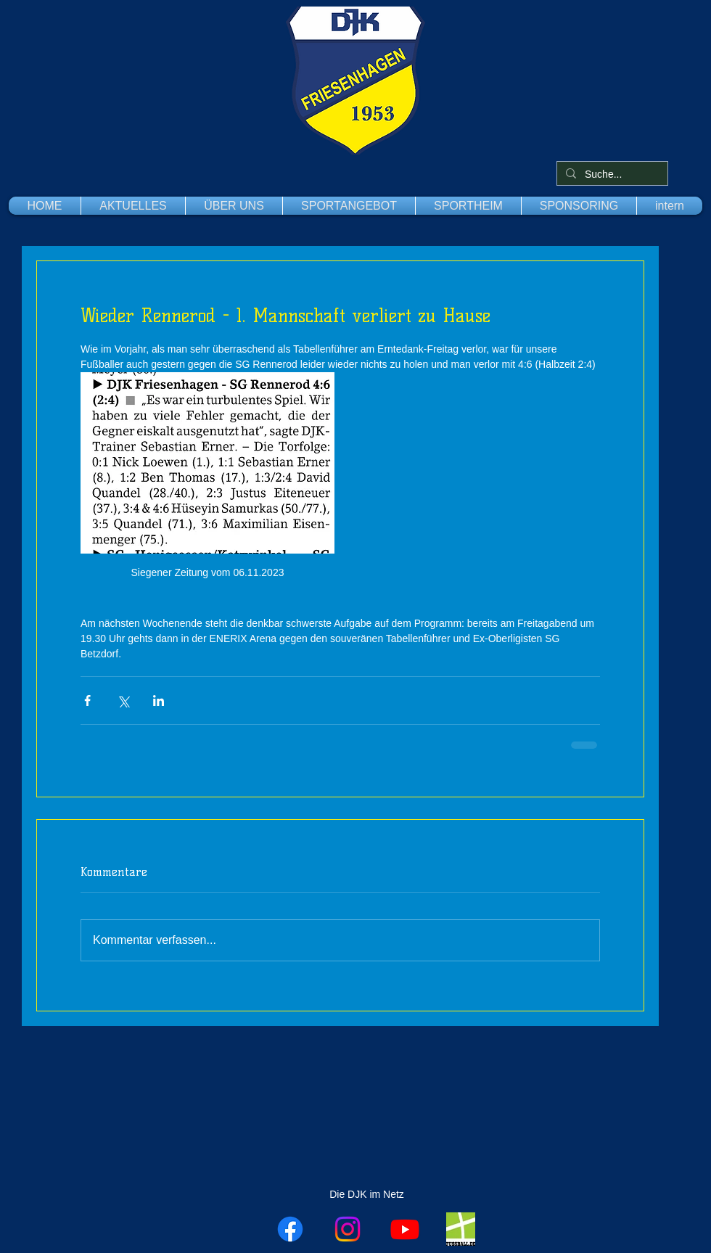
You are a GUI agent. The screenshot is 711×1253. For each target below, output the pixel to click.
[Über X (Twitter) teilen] (123, 700)
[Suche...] (611, 175)
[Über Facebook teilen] (87, 700)
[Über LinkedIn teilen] (158, 700)
